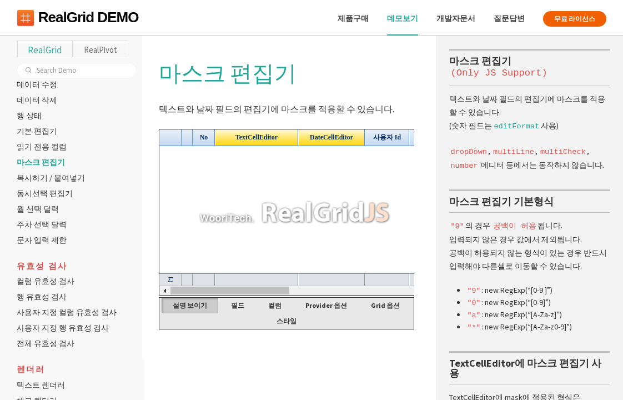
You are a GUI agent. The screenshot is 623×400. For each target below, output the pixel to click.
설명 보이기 (191, 305)
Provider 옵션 (328, 305)
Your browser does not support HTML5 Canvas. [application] (288, 212)
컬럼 (276, 305)
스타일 (288, 321)
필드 (239, 305)
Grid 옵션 (387, 305)
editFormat (516, 125)
